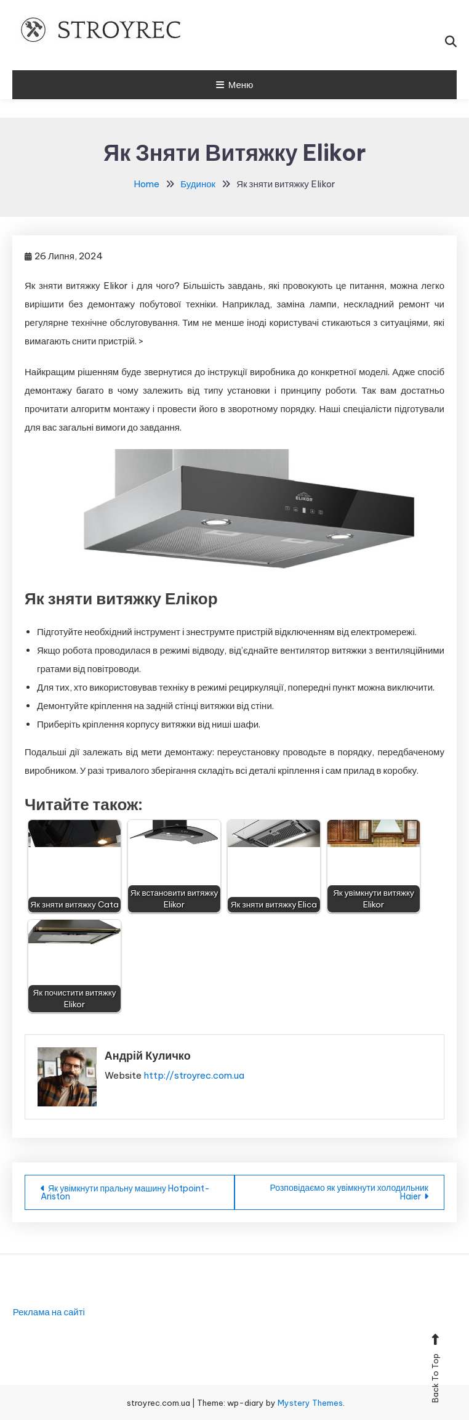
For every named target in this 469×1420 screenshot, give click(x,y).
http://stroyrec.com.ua (193, 1075)
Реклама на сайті (49, 1312)
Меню (235, 85)
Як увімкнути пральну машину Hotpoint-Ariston (125, 1192)
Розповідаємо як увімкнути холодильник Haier (349, 1192)
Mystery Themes (310, 1403)
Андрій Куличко (148, 1056)
